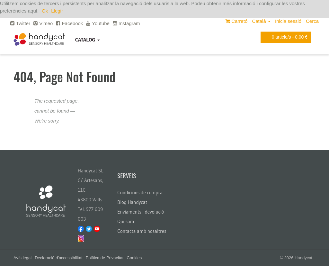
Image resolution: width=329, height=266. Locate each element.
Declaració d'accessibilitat (58, 257)
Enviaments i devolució (140, 212)
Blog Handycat (132, 202)
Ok (45, 11)
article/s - (284, 37)
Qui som (125, 221)
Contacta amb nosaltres (141, 231)
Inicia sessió (288, 21)
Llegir (57, 11)
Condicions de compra (139, 192)
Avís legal (22, 257)
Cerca (312, 21)
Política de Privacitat (105, 257)
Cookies (134, 257)
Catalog (87, 39)
